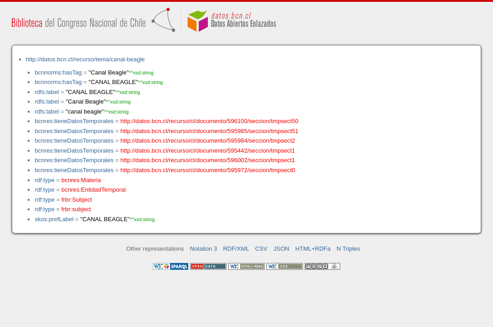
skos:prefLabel (54, 219)
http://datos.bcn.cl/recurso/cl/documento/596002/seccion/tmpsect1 (208, 160)
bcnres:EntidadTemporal (93, 189)
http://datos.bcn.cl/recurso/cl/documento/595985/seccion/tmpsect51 (209, 131)
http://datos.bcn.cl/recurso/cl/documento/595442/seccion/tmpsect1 (208, 150)
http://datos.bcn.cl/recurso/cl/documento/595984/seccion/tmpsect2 (208, 140)
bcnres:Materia (81, 180)
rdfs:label (47, 92)
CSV (261, 248)
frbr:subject (76, 209)
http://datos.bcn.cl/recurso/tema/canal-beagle (85, 59)
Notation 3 (203, 248)
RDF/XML (236, 248)
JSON (281, 248)
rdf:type (45, 180)
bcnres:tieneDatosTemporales (74, 121)
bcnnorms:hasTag (58, 72)
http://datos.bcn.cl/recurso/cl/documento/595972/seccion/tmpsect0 (208, 170)
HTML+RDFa (313, 248)
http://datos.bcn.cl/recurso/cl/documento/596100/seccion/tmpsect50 (209, 121)
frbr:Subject (76, 199)
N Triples (348, 248)
